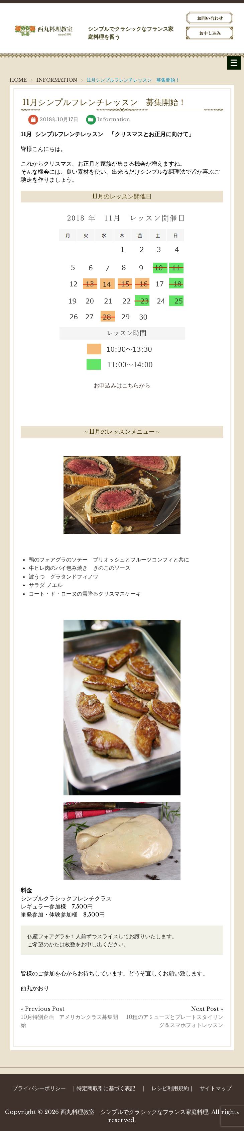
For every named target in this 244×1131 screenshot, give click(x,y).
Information (113, 119)
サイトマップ (216, 1088)
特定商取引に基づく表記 (106, 1088)
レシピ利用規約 (170, 1088)
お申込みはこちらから (122, 385)
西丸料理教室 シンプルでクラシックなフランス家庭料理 (134, 1112)
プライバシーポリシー (39, 1088)
